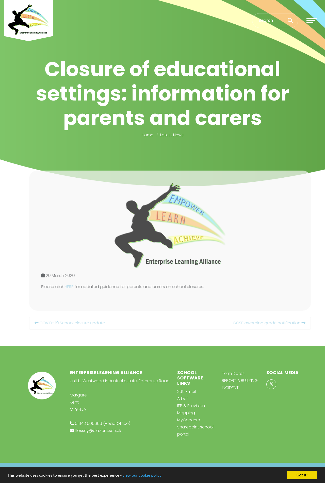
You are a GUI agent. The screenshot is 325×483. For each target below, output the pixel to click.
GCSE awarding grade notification (277, 323)
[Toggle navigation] (311, 20)
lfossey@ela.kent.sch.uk (98, 431)
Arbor (182, 399)
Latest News (172, 135)
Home (147, 135)
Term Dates (233, 373)
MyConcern (188, 420)
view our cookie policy (142, 475)
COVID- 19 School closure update (78, 323)
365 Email (186, 391)
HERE (77, 287)
